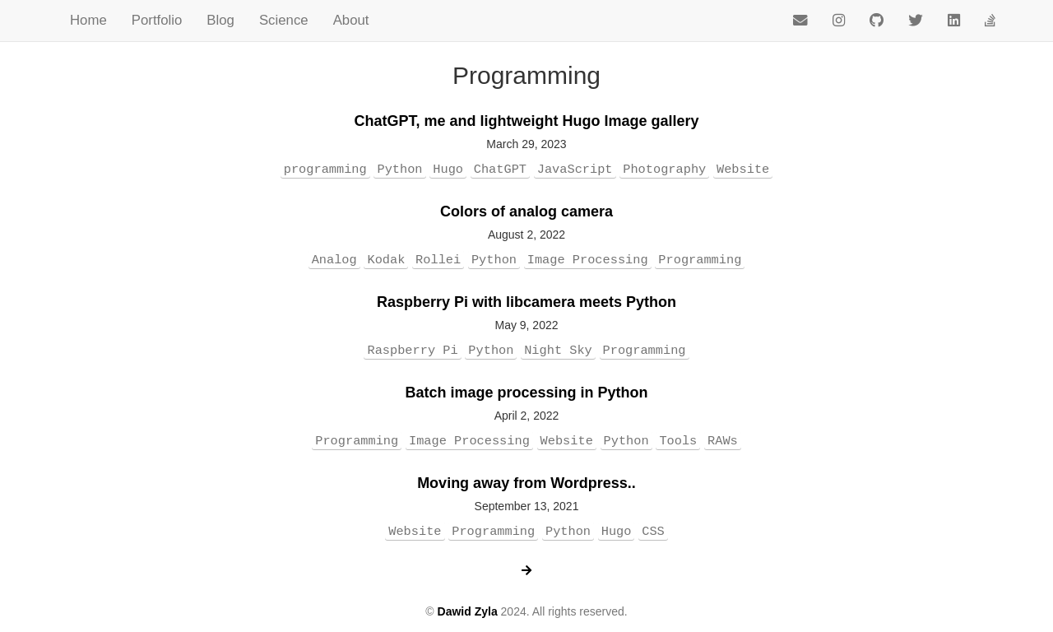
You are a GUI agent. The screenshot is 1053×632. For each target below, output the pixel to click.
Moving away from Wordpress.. (526, 483)
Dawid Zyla (468, 611)
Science (283, 20)
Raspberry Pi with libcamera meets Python (526, 302)
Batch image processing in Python (526, 392)
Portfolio (157, 20)
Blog (220, 20)
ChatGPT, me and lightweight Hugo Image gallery (526, 121)
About (351, 20)
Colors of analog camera (526, 211)
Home (88, 20)
